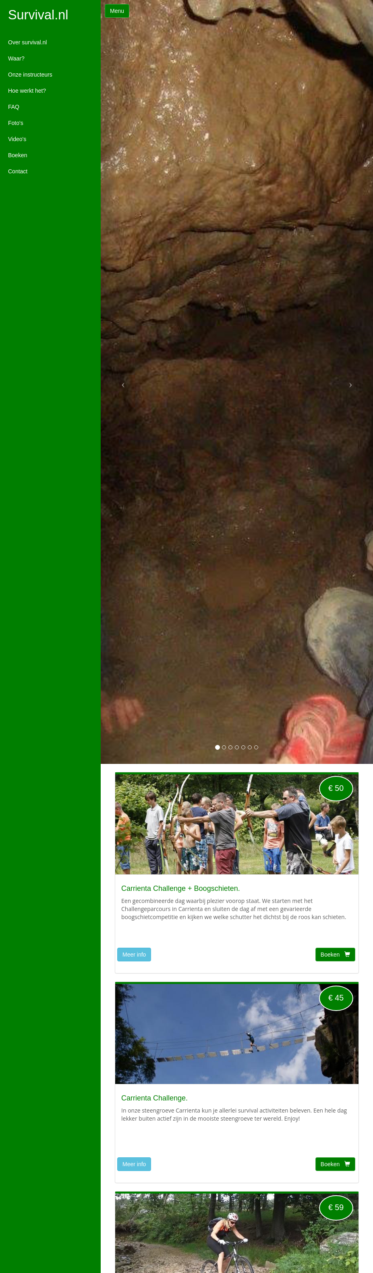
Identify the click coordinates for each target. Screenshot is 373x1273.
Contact (17, 171)
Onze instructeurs (30, 74)
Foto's (15, 123)
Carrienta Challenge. (154, 1098)
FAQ (13, 107)
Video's (17, 139)
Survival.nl (38, 15)
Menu (117, 11)
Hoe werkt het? (27, 90)
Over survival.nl (27, 42)
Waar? (16, 58)
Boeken (17, 155)
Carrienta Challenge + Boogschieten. (180, 888)
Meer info (134, 954)
